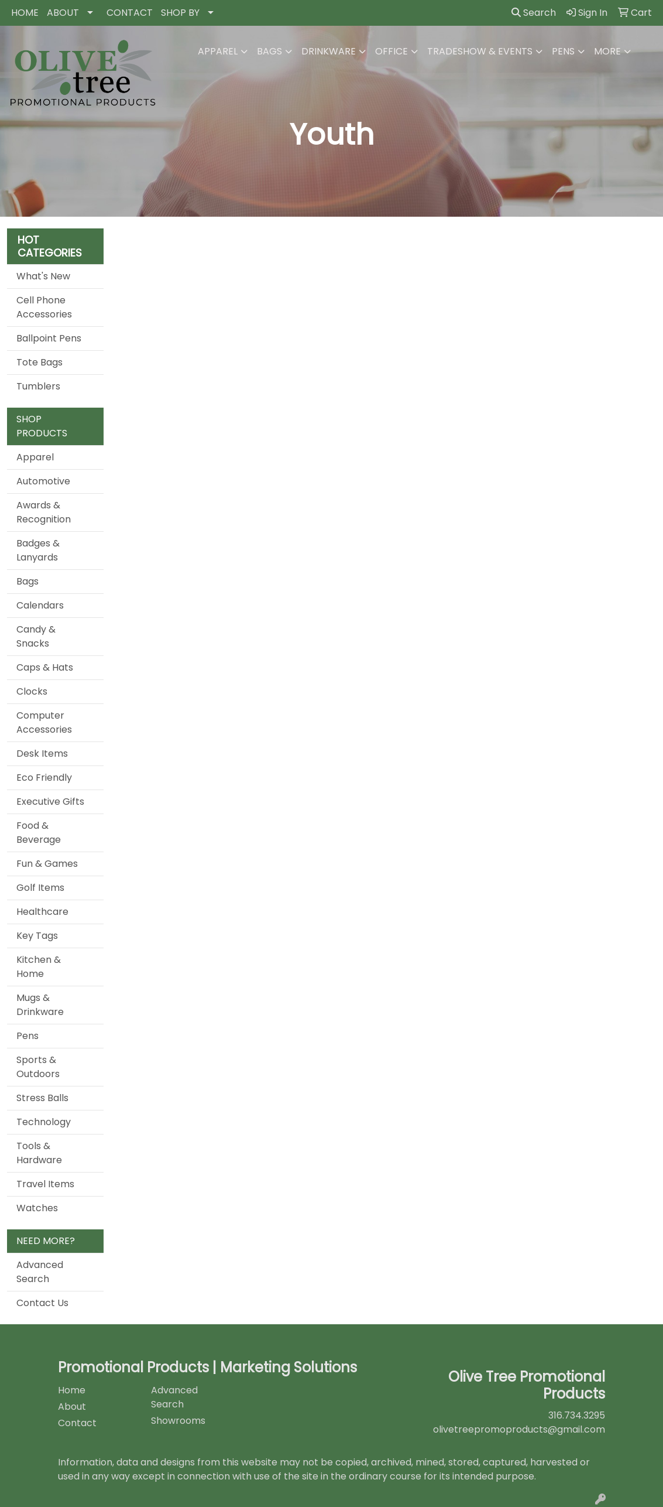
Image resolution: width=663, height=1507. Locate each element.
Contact (77, 1423)
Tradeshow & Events (480, 51)
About (72, 1406)
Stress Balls (42, 1098)
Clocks (31, 691)
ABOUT (63, 12)
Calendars (40, 605)
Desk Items (42, 753)
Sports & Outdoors (38, 1067)
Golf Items (40, 887)
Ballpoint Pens (48, 338)
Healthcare (42, 911)
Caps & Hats (44, 667)
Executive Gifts (50, 801)
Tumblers (38, 386)
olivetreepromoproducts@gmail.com (519, 1429)
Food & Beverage (38, 832)
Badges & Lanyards (38, 550)
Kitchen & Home (38, 966)
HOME (25, 12)
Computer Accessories (44, 722)
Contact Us (42, 1303)
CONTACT (130, 12)
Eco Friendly (44, 777)
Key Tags (37, 935)
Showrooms (178, 1420)
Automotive (43, 481)
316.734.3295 (576, 1415)
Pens (563, 51)
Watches (37, 1208)
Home (71, 1390)
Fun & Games (47, 863)
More (607, 51)
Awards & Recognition (43, 512)
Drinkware (328, 51)
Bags (269, 51)
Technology (43, 1122)
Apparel (218, 51)
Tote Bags (39, 362)
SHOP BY (180, 12)
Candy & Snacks (36, 636)
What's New (43, 276)
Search (533, 12)
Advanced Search (39, 1272)
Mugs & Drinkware (40, 1005)
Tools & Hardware (39, 1153)
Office (391, 51)
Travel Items (45, 1184)
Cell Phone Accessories (44, 307)
